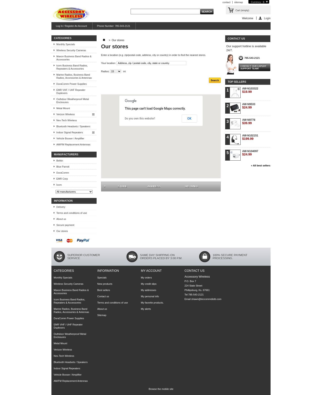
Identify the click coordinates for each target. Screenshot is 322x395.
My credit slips (149, 283)
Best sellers (103, 290)
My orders (146, 277)
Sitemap (101, 315)
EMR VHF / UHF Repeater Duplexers (70, 91)
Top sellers (237, 81)
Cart (242, 10)
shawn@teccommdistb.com (206, 299)
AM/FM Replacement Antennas (73, 144)
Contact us (103, 296)
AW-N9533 (248, 106)
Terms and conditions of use (71, 213)
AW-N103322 (250, 90)
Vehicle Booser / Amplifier (70, 138)
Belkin (59, 160)
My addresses (148, 290)
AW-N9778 (248, 121)
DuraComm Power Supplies (71, 84)
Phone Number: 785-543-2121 (113, 26)
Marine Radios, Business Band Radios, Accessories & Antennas (74, 76)
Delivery (60, 207)
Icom (59, 184)
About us (61, 219)
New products (104, 283)
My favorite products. (152, 302)
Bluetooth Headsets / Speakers (73, 126)
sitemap (238, 2)
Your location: (108, 63)
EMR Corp (62, 178)
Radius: (105, 71)
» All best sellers (260, 165)
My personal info (150, 296)
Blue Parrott (62, 166)
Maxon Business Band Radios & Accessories (73, 58)
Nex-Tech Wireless (66, 120)
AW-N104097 (250, 153)
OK (189, 118)
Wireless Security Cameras (71, 50)
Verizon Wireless (65, 114)
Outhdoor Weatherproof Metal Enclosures (72, 101)
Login (267, 18)
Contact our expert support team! (253, 67)
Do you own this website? (140, 118)
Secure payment (65, 225)
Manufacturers (66, 154)
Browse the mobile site (161, 389)
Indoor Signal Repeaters (69, 132)
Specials (102, 277)
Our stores (62, 231)
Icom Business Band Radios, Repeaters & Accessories (72, 67)
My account (151, 270)
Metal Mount (63, 108)
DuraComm (62, 172)
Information (63, 200)
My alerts (146, 309)
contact (226, 2)
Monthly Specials (65, 44)
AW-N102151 (250, 137)
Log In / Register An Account (71, 26)
